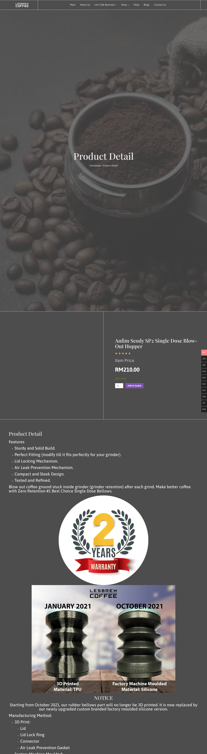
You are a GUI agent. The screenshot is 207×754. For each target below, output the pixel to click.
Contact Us (160, 4)
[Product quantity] (119, 385)
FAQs (136, 4)
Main (72, 4)
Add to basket (135, 385)
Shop (125, 4)
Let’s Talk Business (105, 4)
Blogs (146, 4)
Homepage (95, 165)
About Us (84, 4)
